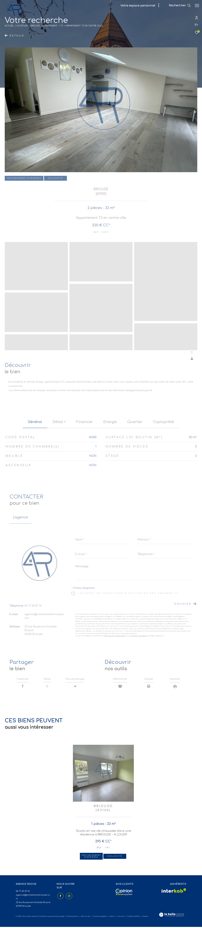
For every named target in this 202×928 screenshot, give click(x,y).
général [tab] (35, 422)
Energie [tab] (110, 422)
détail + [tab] (59, 422)
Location (22, 26)
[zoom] (36, 288)
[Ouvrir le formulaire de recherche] (180, 5)
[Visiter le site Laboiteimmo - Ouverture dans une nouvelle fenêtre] (171, 916)
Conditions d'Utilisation (138, 636)
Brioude (35, 26)
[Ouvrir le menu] (197, 5)
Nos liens (121, 917)
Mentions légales (100, 917)
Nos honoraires (72, 917)
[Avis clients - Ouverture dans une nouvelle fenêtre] (123, 893)
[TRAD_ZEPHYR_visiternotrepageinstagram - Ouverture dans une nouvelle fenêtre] (68, 896)
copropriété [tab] (163, 422)
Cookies (145, 917)
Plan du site (86, 917)
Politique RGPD (133, 917)
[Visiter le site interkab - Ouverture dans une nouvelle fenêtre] (174, 891)
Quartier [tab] (135, 422)
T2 (61, 26)
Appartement (50, 26)
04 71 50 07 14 (33, 605)
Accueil (9, 26)
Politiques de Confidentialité (114, 636)
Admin (112, 917)
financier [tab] (84, 422)
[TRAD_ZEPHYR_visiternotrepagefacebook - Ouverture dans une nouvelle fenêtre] (59, 896)
